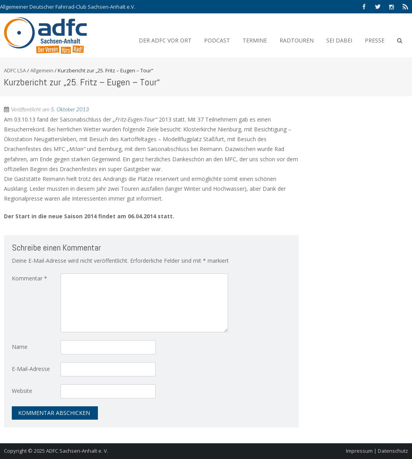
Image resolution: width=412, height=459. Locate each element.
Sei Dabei (339, 40)
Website (22, 390)
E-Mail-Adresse (31, 368)
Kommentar (29, 278)
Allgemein (41, 70)
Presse (374, 40)
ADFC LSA (15, 70)
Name (20, 346)
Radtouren (297, 40)
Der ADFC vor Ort (165, 40)
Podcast (217, 40)
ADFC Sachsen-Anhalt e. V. (77, 450)
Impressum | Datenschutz (377, 450)
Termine (255, 40)
